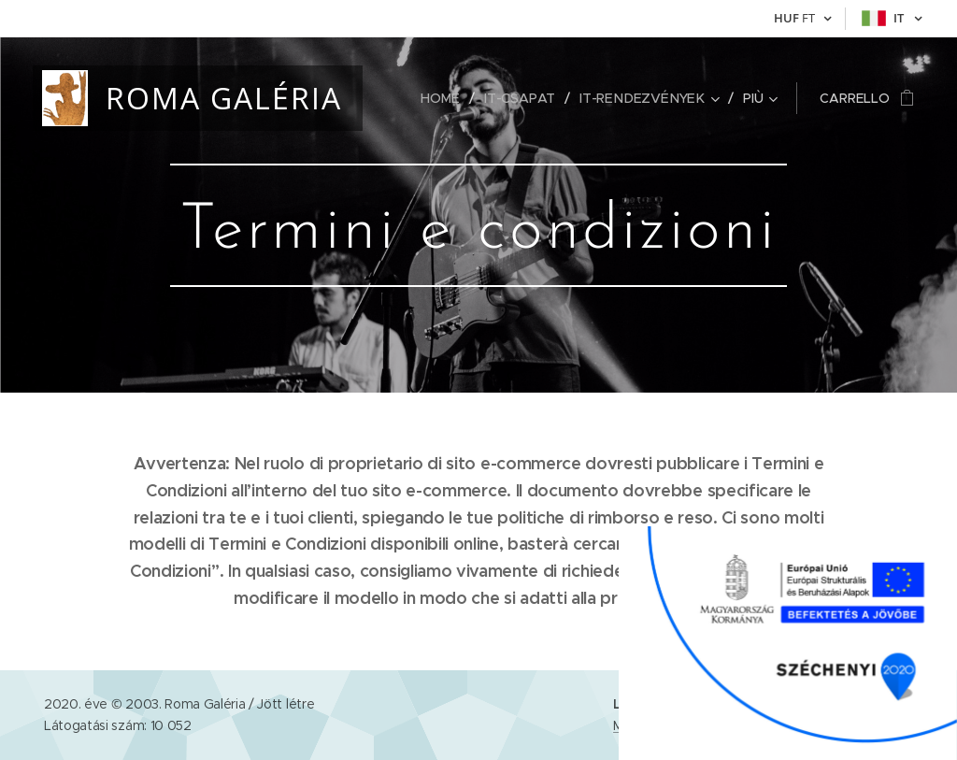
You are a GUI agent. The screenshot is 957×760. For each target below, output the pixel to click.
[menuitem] (449, 98)
